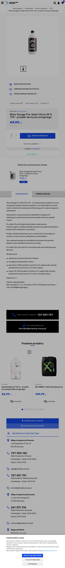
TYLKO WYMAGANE (32, 560)
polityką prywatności (50, 550)
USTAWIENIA (32, 564)
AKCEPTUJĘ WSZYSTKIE (32, 555)
